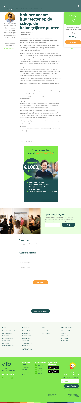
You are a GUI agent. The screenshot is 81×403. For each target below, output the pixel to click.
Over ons (58, 3)
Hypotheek (24, 369)
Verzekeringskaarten (27, 343)
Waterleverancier (46, 333)
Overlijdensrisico (26, 338)
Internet (30, 3)
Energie (12, 3)
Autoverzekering (26, 333)
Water (43, 327)
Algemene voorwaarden (52, 394)
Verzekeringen (21, 3)
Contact (66, 3)
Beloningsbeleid (26, 345)
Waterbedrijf (45, 330)
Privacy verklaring (51, 395)
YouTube (38, 373)
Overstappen (64, 338)
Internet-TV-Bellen (26, 372)
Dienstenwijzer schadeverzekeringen (27, 348)
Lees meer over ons (9, 48)
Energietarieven (6, 335)
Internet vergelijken (66, 330)
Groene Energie (6, 340)
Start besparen (40, 198)
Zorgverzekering (26, 340)
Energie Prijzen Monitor (8, 345)
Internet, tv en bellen (66, 327)
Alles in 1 (63, 333)
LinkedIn (39, 371)
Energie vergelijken (7, 333)
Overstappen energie (7, 338)
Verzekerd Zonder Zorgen (28, 330)
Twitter (38, 368)
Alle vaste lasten (41, 3)
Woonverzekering (26, 335)
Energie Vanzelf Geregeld (8, 330)
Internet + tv (64, 335)
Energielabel (5, 343)
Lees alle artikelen (40, 311)
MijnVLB (11, 9)
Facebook (39, 365)
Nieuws (51, 3)
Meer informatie (73, 49)
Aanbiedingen (64, 340)
